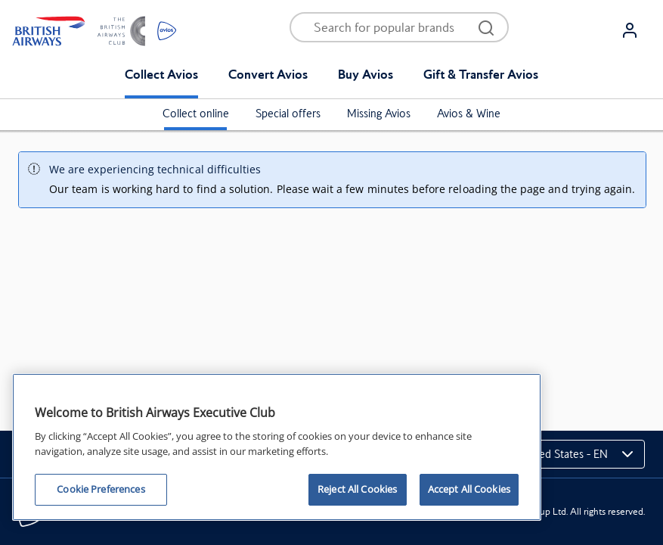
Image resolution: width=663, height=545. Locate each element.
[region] (276, 447)
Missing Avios (379, 113)
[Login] (636, 30)
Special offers (288, 113)
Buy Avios (365, 74)
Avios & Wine (468, 113)
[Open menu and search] (389, 27)
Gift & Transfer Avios (480, 74)
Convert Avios (268, 74)
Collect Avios (161, 74)
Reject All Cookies (357, 489)
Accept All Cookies (469, 489)
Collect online (196, 113)
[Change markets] (566, 454)
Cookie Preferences (100, 489)
